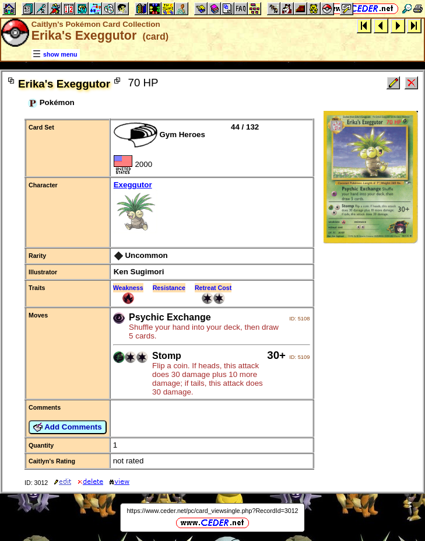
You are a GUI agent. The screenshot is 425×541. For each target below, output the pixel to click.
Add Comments (67, 427)
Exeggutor (212, 208)
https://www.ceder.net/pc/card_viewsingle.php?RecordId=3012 (212, 510)
